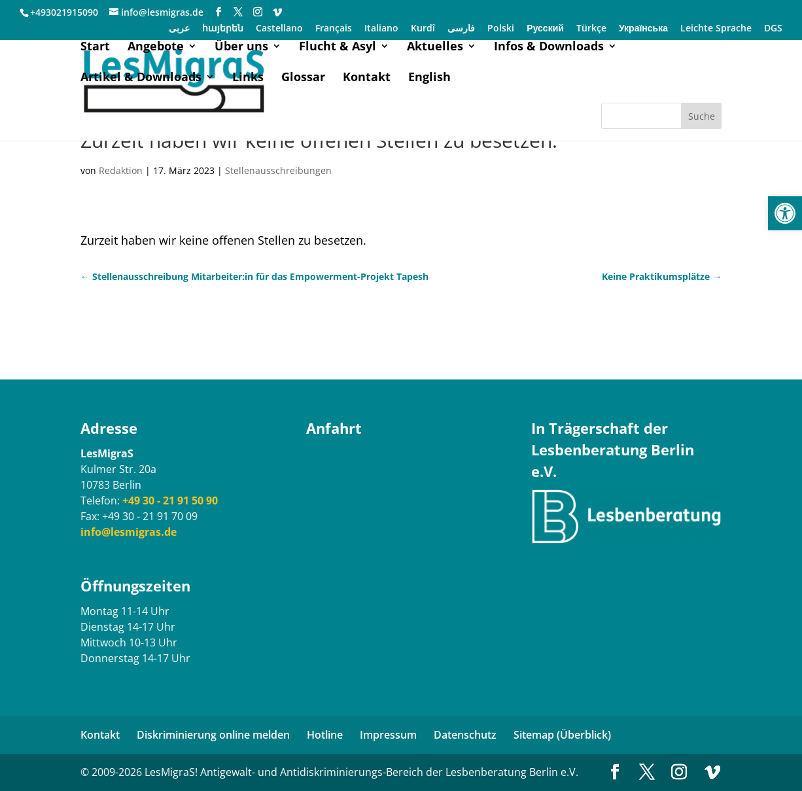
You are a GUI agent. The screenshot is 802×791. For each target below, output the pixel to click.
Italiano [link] (381, 29)
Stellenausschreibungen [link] (278, 170)
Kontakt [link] (367, 78)
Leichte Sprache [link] (716, 29)
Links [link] (248, 78)
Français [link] (333, 29)
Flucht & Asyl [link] (337, 47)
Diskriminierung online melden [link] (213, 735)
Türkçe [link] (591, 29)
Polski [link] (500, 29)
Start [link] (95, 47)
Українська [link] (643, 29)
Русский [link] (545, 29)
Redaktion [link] (121, 170)
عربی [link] (179, 29)
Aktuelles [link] (435, 47)
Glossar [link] (303, 78)
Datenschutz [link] (465, 735)
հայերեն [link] (222, 29)
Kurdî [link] (423, 29)
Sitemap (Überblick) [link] (562, 735)
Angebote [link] (156, 47)
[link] (785, 213)
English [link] (429, 78)
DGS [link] (773, 29)
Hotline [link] (325, 735)
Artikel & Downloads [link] (140, 78)
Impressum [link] (388, 735)
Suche (701, 116)
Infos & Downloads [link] (549, 47)
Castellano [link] (279, 29)
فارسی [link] (461, 29)
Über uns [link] (241, 47)
